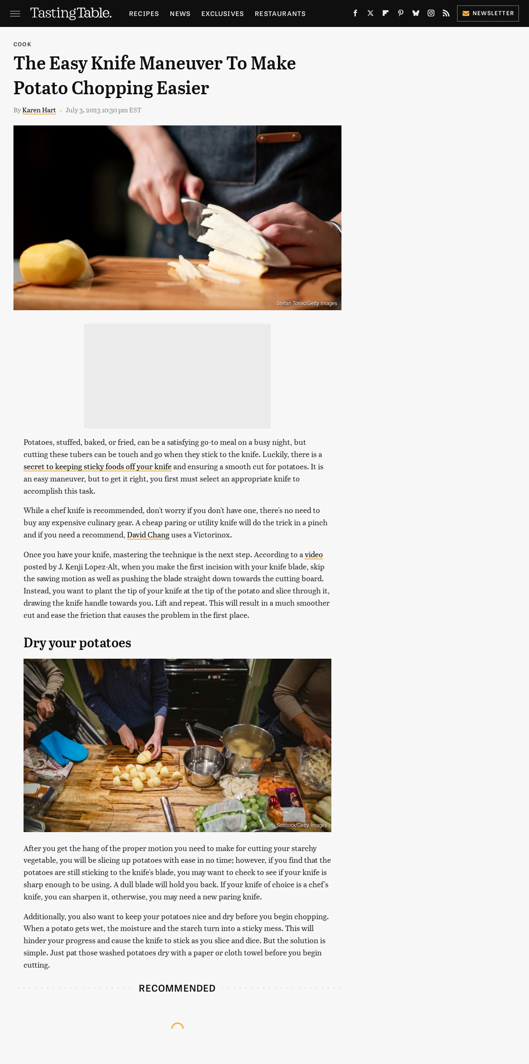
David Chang (148, 534)
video (314, 554)
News (180, 13)
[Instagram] (431, 15)
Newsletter (488, 13)
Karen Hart (39, 109)
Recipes (144, 13)
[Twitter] (370, 15)
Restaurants (280, 13)
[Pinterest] (401, 15)
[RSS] (446, 15)
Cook (22, 44)
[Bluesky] (416, 15)
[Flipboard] (385, 15)
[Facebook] (355, 15)
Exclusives (222, 13)
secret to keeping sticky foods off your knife (98, 466)
